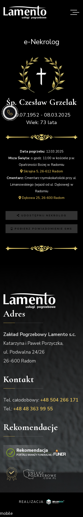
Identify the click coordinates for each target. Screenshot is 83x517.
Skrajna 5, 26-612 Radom (41, 171)
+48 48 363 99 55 (33, 409)
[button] (71, 485)
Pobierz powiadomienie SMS (41, 228)
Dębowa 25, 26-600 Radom (42, 198)
